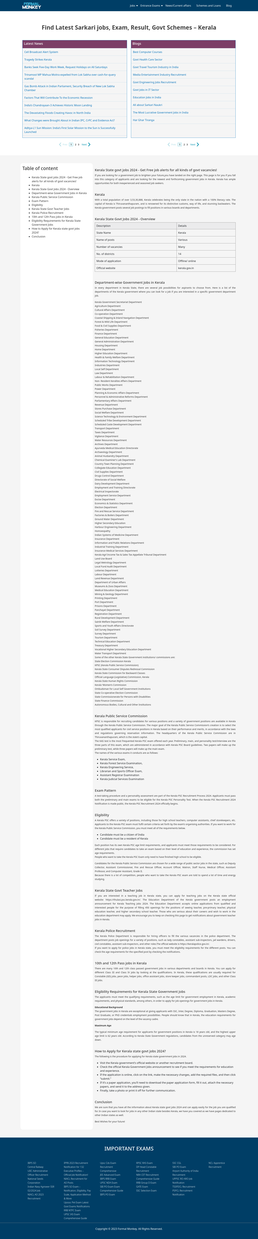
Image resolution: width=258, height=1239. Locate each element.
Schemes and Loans (208, 5)
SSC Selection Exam (146, 1190)
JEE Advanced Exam (110, 1174)
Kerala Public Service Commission (52, 197)
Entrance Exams (150, 5)
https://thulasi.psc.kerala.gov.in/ (123, 899)
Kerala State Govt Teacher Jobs (50, 209)
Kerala (35, 185)
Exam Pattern (40, 201)
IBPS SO (32, 1163)
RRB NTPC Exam (72, 1210)
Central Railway (35, 1166)
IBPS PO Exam (107, 1194)
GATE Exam (142, 1186)
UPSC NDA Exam (108, 1182)
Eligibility (37, 205)
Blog (229, 5)
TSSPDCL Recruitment (183, 1186)
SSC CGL (176, 1163)
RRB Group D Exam (146, 1182)
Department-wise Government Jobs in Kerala (59, 193)
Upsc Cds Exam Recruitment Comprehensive (108, 1166)
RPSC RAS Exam (144, 1163)
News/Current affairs (178, 5)
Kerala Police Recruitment (48, 213)
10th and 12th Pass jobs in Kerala (52, 217)
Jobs (132, 5)
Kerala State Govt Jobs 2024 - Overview (55, 189)
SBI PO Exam (179, 1166)
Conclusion (38, 236)
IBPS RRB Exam (108, 1178)
